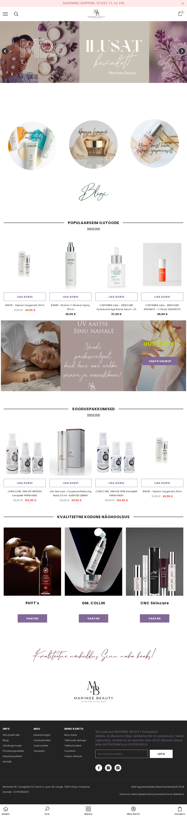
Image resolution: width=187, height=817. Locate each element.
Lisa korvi (25, 297)
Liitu (161, 754)
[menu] (5, 13)
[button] (47, 811)
